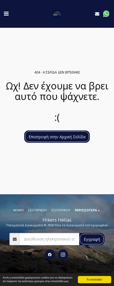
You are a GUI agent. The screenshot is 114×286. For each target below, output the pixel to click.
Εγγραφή (92, 239)
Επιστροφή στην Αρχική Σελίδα (57, 136)
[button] (6, 13)
